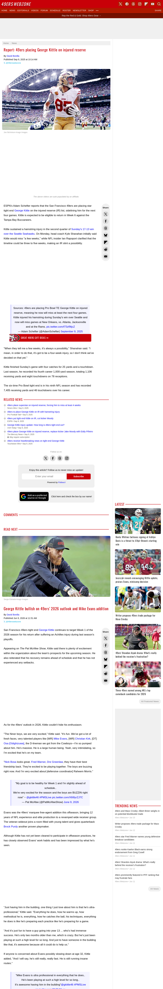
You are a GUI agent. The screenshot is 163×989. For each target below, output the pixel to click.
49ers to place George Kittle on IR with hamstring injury (33, 412)
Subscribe (78, 476)
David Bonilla (13, 56)
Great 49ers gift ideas (34, 338)
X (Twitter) (120, 4)
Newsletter (79, 10)
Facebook (53, 456)
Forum (44, 10)
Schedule (55, 10)
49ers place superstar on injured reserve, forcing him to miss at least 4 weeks (44, 405)
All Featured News (150, 701)
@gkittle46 (32, 795)
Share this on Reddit (106, 249)
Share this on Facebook (106, 221)
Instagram (67, 456)
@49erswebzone (13, 63)
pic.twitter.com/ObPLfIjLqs (50, 986)
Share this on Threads (106, 228)
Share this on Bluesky (106, 235)
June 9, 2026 (71, 800)
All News (154, 889)
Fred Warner (38, 761)
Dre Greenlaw (55, 761)
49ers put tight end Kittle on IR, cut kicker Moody (30, 418)
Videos (35, 10)
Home (4, 10)
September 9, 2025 (72, 331)
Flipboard (146, 4)
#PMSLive (45, 795)
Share (158, 10)
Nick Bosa (10, 761)
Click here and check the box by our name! (71, 496)
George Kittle (22, 210)
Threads (60, 456)
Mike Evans (60, 738)
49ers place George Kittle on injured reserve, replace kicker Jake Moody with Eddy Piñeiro (50, 431)
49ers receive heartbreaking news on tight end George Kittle (35, 441)
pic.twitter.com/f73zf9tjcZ (60, 326)
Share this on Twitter (106, 214)
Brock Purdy (11, 825)
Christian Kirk (83, 738)
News (12, 10)
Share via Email (106, 256)
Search (159, 4)
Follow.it (61, 482)
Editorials (23, 10)
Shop (91, 10)
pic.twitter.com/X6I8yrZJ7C (67, 795)
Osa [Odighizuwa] (14, 743)
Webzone (16, 4)
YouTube (152, 4)
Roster (67, 10)
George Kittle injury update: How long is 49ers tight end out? (36, 425)
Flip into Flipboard (106, 242)
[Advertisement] (50, 274)
